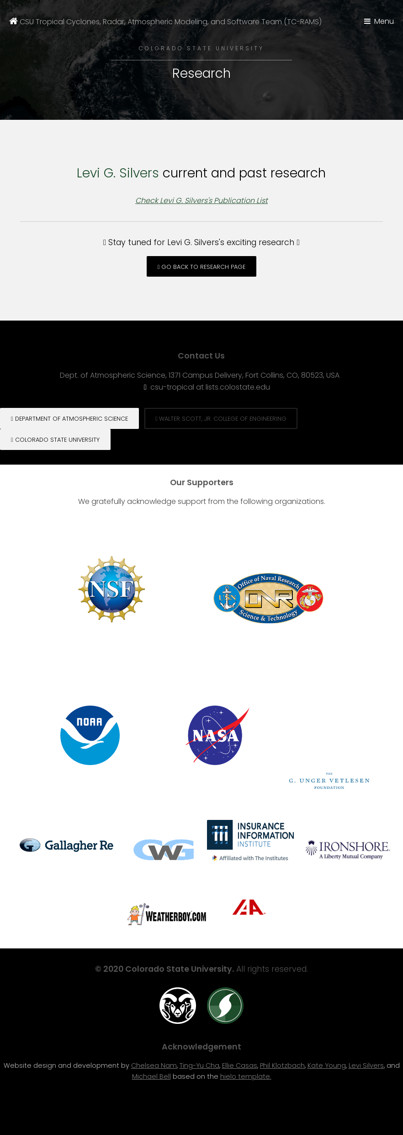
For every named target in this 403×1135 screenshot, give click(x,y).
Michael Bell (151, 1076)
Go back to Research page (202, 267)
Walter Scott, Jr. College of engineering (221, 419)
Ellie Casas (239, 1065)
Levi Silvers (366, 1065)
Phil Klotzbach (282, 1065)
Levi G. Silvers (118, 173)
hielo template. (245, 1076)
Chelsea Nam (154, 1065)
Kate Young (327, 1065)
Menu (384, 21)
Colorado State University (55, 440)
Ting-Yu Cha (199, 1065)
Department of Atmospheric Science (69, 419)
